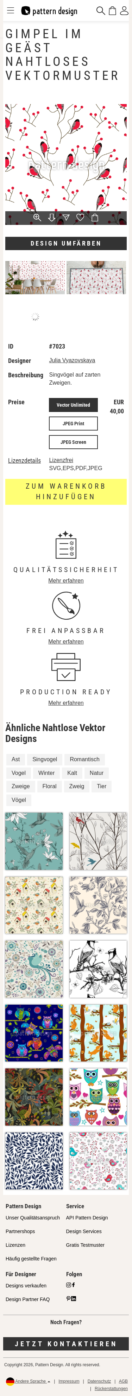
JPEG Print (73, 423)
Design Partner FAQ (28, 1299)
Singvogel (44, 759)
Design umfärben (66, 243)
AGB (123, 1381)
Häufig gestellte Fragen (31, 1258)
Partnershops (20, 1231)
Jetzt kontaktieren (66, 1344)
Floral (50, 786)
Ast (16, 759)
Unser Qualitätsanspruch (33, 1217)
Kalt (72, 773)
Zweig (76, 786)
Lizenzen (15, 1245)
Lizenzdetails (24, 460)
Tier (101, 786)
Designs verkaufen (26, 1285)
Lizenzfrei (61, 460)
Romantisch (84, 759)
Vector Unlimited (73, 405)
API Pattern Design (87, 1217)
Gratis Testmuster (85, 1245)
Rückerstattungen (111, 1388)
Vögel (19, 800)
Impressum (68, 1381)
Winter (46, 773)
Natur (96, 773)
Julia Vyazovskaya (72, 360)
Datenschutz (99, 1381)
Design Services (84, 1231)
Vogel (19, 773)
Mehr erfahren (66, 581)
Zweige (21, 786)
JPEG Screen (73, 442)
